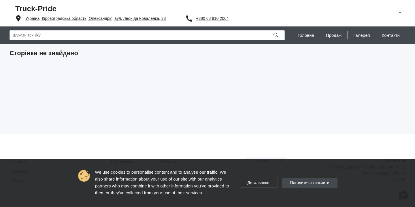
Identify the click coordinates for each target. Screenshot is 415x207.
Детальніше (258, 182)
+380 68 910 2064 (212, 18)
